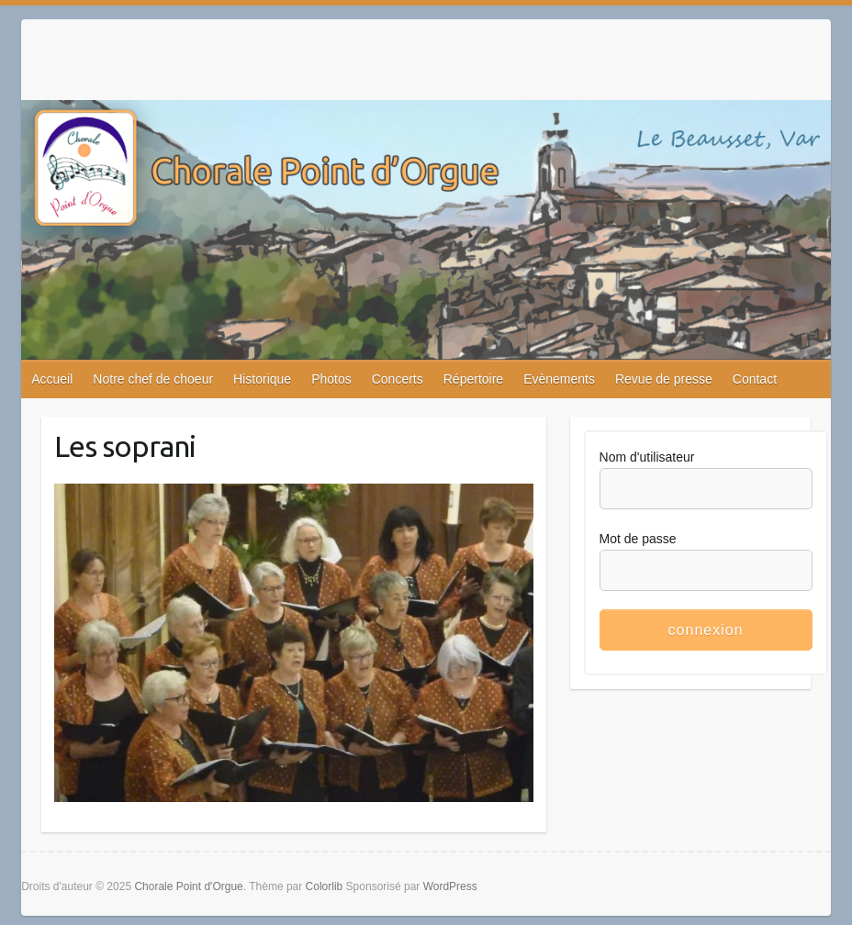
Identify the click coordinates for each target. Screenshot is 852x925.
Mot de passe (638, 538)
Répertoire (473, 379)
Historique (262, 379)
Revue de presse (663, 379)
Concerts (397, 379)
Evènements (559, 379)
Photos (331, 379)
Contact (755, 379)
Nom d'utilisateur (647, 457)
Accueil (52, 379)
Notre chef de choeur (153, 379)
